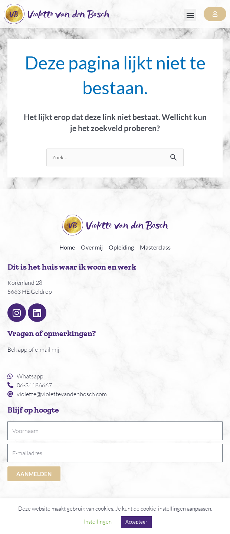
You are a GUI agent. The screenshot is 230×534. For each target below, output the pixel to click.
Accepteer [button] (136, 522)
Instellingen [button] (98, 521)
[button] (190, 15)
